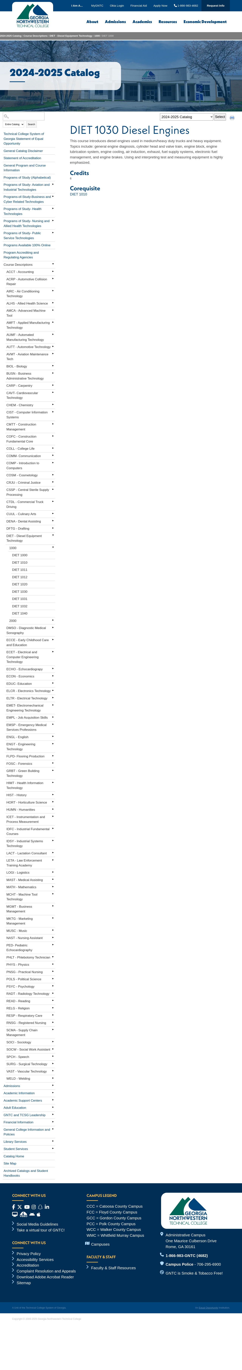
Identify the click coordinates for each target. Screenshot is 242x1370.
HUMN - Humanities (20, 809)
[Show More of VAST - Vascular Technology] (53, 1071)
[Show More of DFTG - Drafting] (53, 528)
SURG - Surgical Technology (26, 1064)
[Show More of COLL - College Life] (53, 448)
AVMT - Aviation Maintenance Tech (27, 357)
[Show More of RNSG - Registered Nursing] (53, 1022)
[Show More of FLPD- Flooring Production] (53, 756)
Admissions (115, 21)
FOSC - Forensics (19, 764)
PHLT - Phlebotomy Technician (28, 957)
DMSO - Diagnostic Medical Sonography (26, 630)
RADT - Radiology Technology (27, 994)
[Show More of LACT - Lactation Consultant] (53, 853)
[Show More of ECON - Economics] (53, 676)
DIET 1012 (19, 577)
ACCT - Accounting (20, 272)
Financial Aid (138, 5)
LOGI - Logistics (17, 872)
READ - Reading (18, 1001)
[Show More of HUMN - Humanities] (53, 809)
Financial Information (18, 1122)
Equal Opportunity (208, 1307)
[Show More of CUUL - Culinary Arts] (53, 513)
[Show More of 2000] (53, 620)
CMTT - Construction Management (21, 427)
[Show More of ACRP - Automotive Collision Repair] (53, 279)
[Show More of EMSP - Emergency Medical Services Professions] (53, 724)
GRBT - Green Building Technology (22, 773)
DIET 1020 (19, 584)
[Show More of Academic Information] (53, 1092)
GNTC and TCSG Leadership (25, 1115)
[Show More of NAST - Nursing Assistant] (53, 937)
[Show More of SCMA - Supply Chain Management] (53, 1029)
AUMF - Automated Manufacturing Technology (25, 337)
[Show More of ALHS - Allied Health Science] (53, 303)
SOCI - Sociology (18, 1042)
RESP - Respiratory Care (24, 1015)
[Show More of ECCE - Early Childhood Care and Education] (53, 639)
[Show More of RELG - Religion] (53, 1008)
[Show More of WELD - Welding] (53, 1078)
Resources (168, 21)
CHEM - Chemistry (19, 405)
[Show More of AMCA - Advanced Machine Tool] (53, 310)
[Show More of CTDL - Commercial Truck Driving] (53, 501)
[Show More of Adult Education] (53, 1107)
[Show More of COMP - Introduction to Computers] (53, 462)
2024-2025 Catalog (10, 35)
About (92, 21)
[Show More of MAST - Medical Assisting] (53, 879)
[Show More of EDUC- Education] (53, 683)
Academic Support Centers (23, 1100)
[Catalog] (186, 117)
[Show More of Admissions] (53, 1085)
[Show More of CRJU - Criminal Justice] (53, 482)
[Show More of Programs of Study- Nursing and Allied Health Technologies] (53, 220)
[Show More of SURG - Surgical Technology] (53, 1063)
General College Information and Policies (27, 1132)
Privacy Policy (29, 1253)
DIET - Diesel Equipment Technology (71, 35)
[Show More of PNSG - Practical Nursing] (53, 971)
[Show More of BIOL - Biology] (53, 366)
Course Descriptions (35, 35)
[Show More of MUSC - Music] (53, 930)
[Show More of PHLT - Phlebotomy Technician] (53, 957)
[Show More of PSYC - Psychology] (53, 986)
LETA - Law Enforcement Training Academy (24, 863)
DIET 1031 (19, 599)
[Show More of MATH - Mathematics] (53, 886)
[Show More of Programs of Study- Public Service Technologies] (53, 232)
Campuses (100, 1244)
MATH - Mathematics (21, 887)
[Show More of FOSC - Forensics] (53, 763)
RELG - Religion (18, 1008)
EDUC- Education (19, 684)
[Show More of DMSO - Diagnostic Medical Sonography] (53, 627)
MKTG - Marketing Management (19, 921)
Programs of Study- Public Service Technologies (22, 235)
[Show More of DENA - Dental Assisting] (53, 521)
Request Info (215, 5)
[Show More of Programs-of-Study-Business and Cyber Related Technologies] (53, 196)
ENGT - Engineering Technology (20, 746)
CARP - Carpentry (19, 385)
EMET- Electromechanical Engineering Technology (24, 708)
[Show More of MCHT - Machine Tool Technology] (53, 894)
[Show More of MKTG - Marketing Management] (53, 918)
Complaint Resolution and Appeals (46, 1271)
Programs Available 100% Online (27, 245)
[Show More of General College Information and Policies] (53, 1129)
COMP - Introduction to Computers (22, 465)
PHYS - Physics (17, 964)
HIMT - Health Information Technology (24, 785)
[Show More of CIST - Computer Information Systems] (53, 412)
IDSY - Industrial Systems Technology (24, 843)
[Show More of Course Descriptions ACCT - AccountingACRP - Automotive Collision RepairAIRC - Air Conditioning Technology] (53, 264)
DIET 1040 (19, 613)
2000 (12, 621)
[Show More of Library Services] (53, 1141)
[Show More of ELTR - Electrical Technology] (53, 698)
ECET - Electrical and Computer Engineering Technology (22, 657)
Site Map (10, 1163)
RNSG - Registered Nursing (26, 1023)
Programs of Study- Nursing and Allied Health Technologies (27, 223)
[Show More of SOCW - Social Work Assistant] (53, 1049)
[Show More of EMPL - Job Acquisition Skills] (53, 717)
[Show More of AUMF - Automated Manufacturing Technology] (53, 334)
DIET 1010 (19, 562)
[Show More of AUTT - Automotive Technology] (53, 346)
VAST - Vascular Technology (26, 1071)
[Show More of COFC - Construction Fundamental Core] (53, 436)
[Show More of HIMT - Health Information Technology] (53, 782)
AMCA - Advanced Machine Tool (26, 313)
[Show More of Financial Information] (53, 1122)
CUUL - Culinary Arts (21, 514)
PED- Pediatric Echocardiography (19, 948)
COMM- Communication (23, 456)
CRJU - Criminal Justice (23, 482)
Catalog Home (14, 1156)
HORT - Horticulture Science (26, 802)
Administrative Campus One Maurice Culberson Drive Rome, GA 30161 (191, 1241)
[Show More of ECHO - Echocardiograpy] (53, 668)
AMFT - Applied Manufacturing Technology (28, 325)
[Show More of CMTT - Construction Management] (53, 424)
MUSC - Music (16, 931)
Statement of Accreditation (22, 158)
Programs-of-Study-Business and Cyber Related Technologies (27, 199)
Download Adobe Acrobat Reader (45, 1277)
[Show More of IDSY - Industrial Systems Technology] (53, 840)
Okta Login (117, 5)
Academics (142, 21)
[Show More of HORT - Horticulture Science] (53, 802)
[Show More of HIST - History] (53, 794)
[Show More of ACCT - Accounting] (53, 271)
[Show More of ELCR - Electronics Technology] (53, 690)
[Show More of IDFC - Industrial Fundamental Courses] (53, 828)
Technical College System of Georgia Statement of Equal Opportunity (24, 138)
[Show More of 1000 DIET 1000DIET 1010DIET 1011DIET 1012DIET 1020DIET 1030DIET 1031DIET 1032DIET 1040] (53, 547)
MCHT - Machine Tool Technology (21, 897)
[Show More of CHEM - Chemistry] (53, 404)
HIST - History (16, 795)
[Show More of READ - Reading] (53, 1000)
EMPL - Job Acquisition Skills (27, 717)
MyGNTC (97, 5)
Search (31, 124)
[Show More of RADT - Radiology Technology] (53, 993)
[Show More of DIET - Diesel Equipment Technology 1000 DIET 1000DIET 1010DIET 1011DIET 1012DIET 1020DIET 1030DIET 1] (53, 535)
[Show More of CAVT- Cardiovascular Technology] (53, 392)
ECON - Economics (20, 676)
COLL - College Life (20, 448)
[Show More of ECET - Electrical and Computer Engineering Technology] (53, 651)
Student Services (16, 1149)
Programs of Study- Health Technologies (22, 211)
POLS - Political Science (23, 979)
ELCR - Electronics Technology (28, 691)
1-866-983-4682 (186, 5)
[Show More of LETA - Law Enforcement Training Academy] (53, 860)
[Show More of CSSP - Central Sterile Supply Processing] (53, 489)
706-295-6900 (209, 1264)
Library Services (15, 1142)
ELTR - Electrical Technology (26, 698)
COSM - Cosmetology (22, 475)
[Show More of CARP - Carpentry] (53, 385)
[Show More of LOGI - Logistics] (53, 872)
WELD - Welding (18, 1078)
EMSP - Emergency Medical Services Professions (26, 727)
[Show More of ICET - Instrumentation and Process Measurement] (53, 816)
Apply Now (160, 5)
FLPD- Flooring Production (25, 756)
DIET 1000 (19, 555)
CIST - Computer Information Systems (27, 415)
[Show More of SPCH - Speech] (53, 1056)
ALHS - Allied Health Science (27, 303)
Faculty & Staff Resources (113, 1268)
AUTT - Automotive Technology (28, 347)
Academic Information (19, 1093)
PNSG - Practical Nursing (24, 972)
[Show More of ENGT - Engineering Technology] (53, 743)
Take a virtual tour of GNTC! (41, 1230)
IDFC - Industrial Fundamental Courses (28, 831)
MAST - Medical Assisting (24, 880)
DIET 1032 (19, 606)
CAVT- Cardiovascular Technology (22, 395)
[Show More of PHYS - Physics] (53, 964)
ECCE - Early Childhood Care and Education (27, 642)
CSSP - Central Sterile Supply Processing (27, 492)
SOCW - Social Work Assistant (28, 1049)
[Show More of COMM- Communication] (53, 455)
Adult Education (15, 1108)
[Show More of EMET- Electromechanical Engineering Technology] (53, 705)
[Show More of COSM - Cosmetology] (53, 475)
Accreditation (28, 1265)
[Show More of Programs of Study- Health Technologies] (53, 208)
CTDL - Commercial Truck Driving (24, 504)
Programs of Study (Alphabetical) (27, 177)
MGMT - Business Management (19, 909)
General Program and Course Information (25, 168)
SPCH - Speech (17, 1057)
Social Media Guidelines (37, 1224)
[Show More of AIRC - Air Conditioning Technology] (53, 291)
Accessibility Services (35, 1259)
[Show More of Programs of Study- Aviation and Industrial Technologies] (53, 184)
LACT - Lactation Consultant (26, 853)
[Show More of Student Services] (53, 1148)
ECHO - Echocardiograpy (24, 669)
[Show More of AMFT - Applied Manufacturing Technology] (53, 322)
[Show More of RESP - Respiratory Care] (53, 1015)
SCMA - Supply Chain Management (21, 1032)
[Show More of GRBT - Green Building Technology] (53, 770)
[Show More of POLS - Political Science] (53, 978)
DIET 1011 (19, 570)
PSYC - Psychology (20, 986)
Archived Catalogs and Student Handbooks (26, 1173)
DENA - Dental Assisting (23, 521)
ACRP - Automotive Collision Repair (26, 281)
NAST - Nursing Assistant (24, 938)
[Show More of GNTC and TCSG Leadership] (53, 1114)
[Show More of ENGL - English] (53, 736)
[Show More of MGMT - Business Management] (53, 906)
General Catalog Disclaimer (23, 151)
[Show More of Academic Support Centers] (53, 1100)
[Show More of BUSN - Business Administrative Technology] (53, 373)
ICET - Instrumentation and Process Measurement (25, 819)
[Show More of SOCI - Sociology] (53, 1042)
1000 (97, 35)
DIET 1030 (19, 592)
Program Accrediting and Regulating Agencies (21, 255)
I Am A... (77, 5)
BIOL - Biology (16, 366)
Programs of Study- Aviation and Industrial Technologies (27, 187)
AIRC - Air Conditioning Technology (23, 294)
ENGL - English (17, 737)
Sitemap (24, 1283)
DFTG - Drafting (17, 528)
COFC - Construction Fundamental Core (21, 439)
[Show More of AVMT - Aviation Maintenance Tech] (53, 354)
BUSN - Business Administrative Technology (25, 376)
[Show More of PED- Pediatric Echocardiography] (53, 945)
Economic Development (205, 21)
